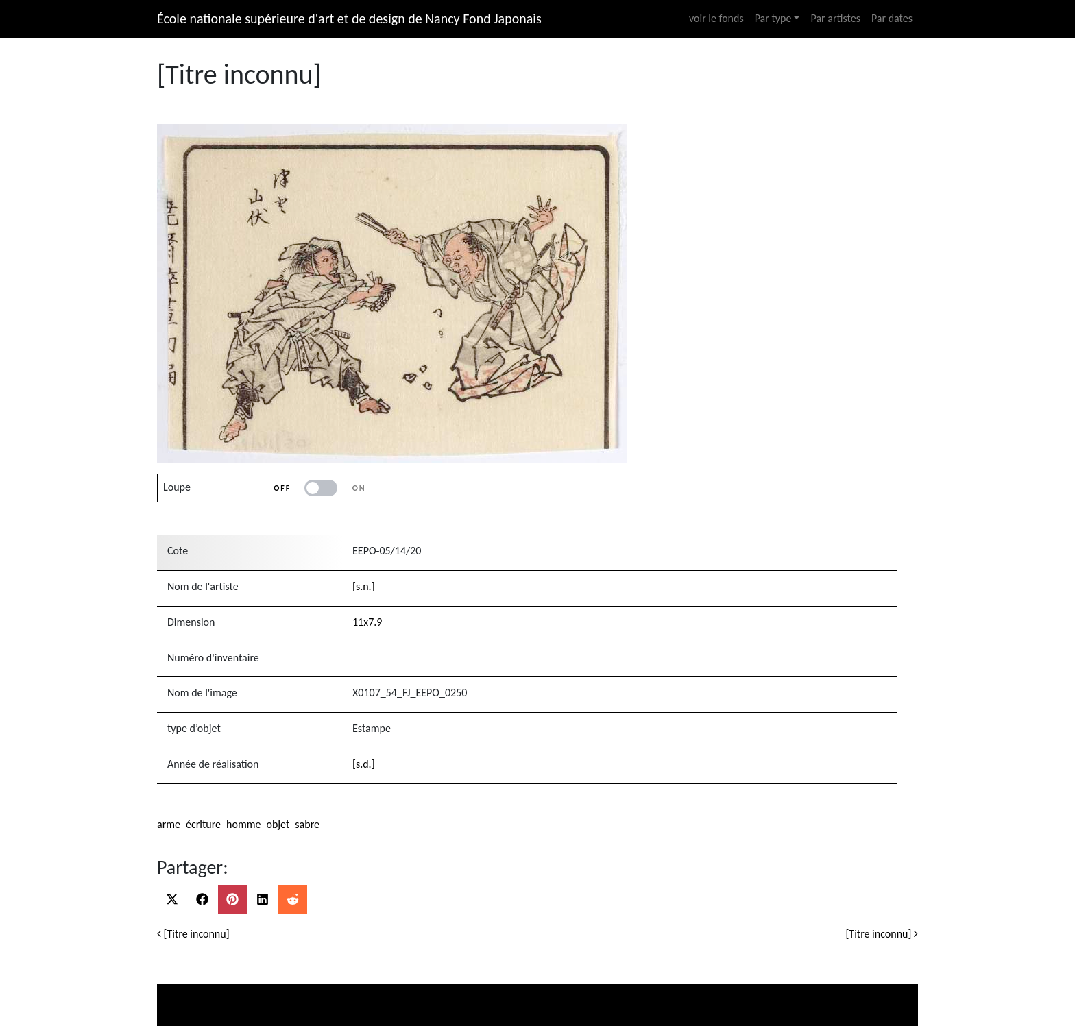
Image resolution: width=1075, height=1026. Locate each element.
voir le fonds (716, 18)
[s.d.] (363, 763)
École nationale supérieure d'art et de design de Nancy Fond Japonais (349, 18)
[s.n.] (363, 586)
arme (168, 824)
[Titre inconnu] (193, 933)
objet (277, 824)
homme (243, 824)
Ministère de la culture (257, 989)
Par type (773, 18)
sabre (307, 824)
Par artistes (835, 18)
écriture (203, 824)
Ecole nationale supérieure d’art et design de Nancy (716, 989)
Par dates (892, 18)
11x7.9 (367, 621)
